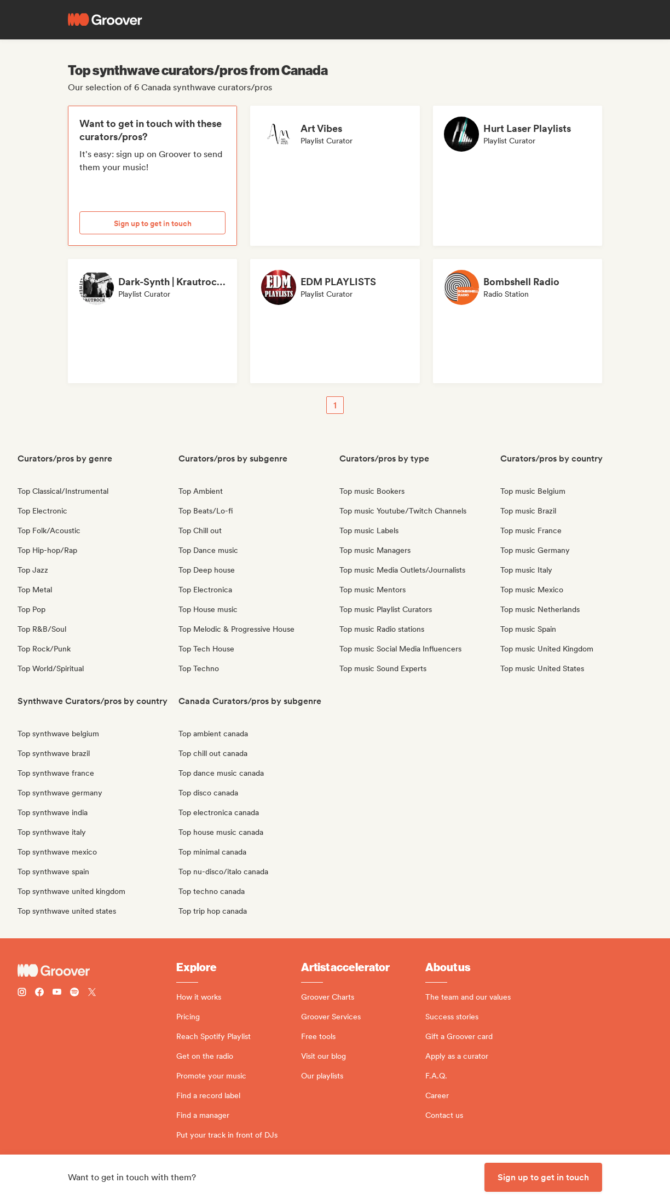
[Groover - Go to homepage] (97, 970)
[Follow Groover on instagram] (22, 993)
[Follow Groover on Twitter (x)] (92, 993)
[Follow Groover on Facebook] (39, 993)
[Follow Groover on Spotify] (74, 993)
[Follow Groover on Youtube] (57, 993)
